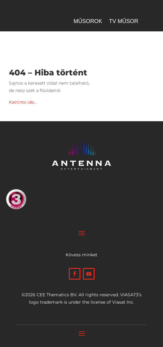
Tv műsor (123, 21)
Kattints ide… (23, 102)
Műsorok (88, 21)
